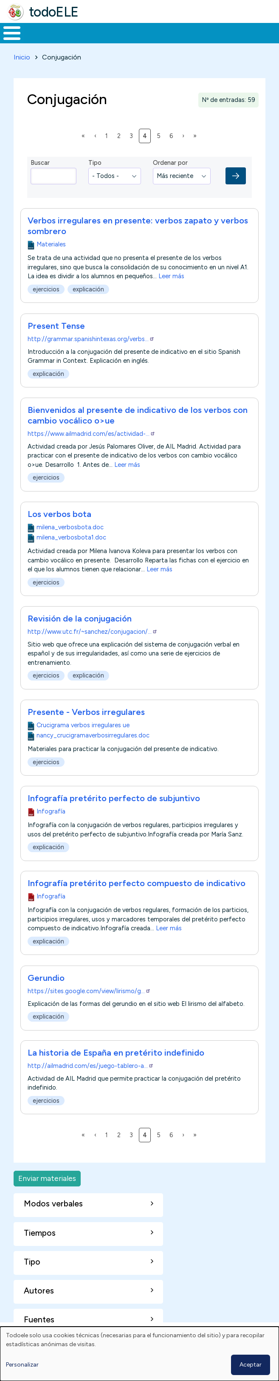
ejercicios (46, 289)
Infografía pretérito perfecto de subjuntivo (114, 798)
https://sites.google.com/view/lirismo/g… (89, 991)
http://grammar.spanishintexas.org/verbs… (91, 339)
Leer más (171, 276)
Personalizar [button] (22, 1364)
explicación (88, 289)
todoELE (54, 12)
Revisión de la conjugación (80, 618)
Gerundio (46, 978)
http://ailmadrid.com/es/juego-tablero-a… (91, 1066)
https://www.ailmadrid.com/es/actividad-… (91, 434)
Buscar (40, 163)
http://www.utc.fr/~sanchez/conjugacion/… (93, 631)
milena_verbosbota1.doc (71, 537)
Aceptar (251, 1364)
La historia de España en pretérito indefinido (116, 1053)
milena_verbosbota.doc (70, 527)
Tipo (94, 163)
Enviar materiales (47, 1178)
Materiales (51, 244)
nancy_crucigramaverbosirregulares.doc (93, 735)
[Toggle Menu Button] (12, 33)
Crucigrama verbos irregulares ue (83, 725)
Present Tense (56, 326)
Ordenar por (170, 163)
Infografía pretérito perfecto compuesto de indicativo (136, 883)
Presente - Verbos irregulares (86, 712)
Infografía (51, 811)
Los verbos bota (59, 514)
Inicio (22, 57)
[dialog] (139, 1354)
